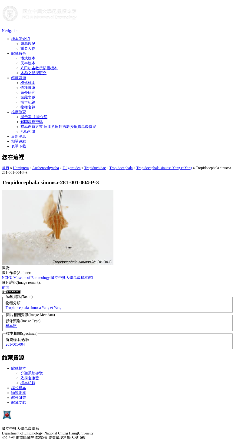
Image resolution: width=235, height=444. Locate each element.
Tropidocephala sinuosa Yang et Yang (164, 168)
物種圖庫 (27, 88)
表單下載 (18, 146)
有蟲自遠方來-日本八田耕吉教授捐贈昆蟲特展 (58, 127)
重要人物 (27, 48)
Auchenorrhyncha (45, 168)
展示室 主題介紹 (33, 117)
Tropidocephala (121, 168)
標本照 (11, 326)
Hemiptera (21, 168)
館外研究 (27, 92)
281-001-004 (15, 344)
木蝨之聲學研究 (33, 73)
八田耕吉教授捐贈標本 (39, 68)
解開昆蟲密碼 (31, 122)
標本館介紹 (20, 39)
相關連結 (18, 141)
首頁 (5, 168)
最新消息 (18, 136)
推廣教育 (18, 112)
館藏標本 (18, 368)
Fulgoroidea (71, 168)
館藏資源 (18, 78)
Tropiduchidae (95, 168)
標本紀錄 (27, 102)
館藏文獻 (27, 97)
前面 (5, 287)
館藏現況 (27, 44)
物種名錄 (27, 107)
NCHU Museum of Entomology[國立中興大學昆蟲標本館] (47, 278)
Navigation (10, 31)
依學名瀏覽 (29, 378)
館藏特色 (18, 53)
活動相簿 (27, 132)
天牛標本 (27, 63)
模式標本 (27, 58)
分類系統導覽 (31, 373)
